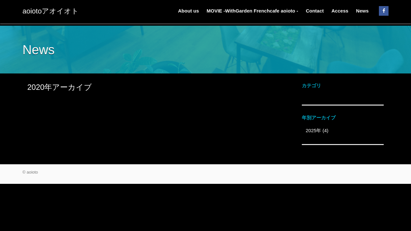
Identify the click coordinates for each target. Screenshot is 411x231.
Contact (315, 10)
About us (188, 10)
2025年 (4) (317, 130)
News (362, 10)
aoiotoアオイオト (50, 11)
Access (339, 10)
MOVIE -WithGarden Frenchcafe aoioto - (252, 10)
